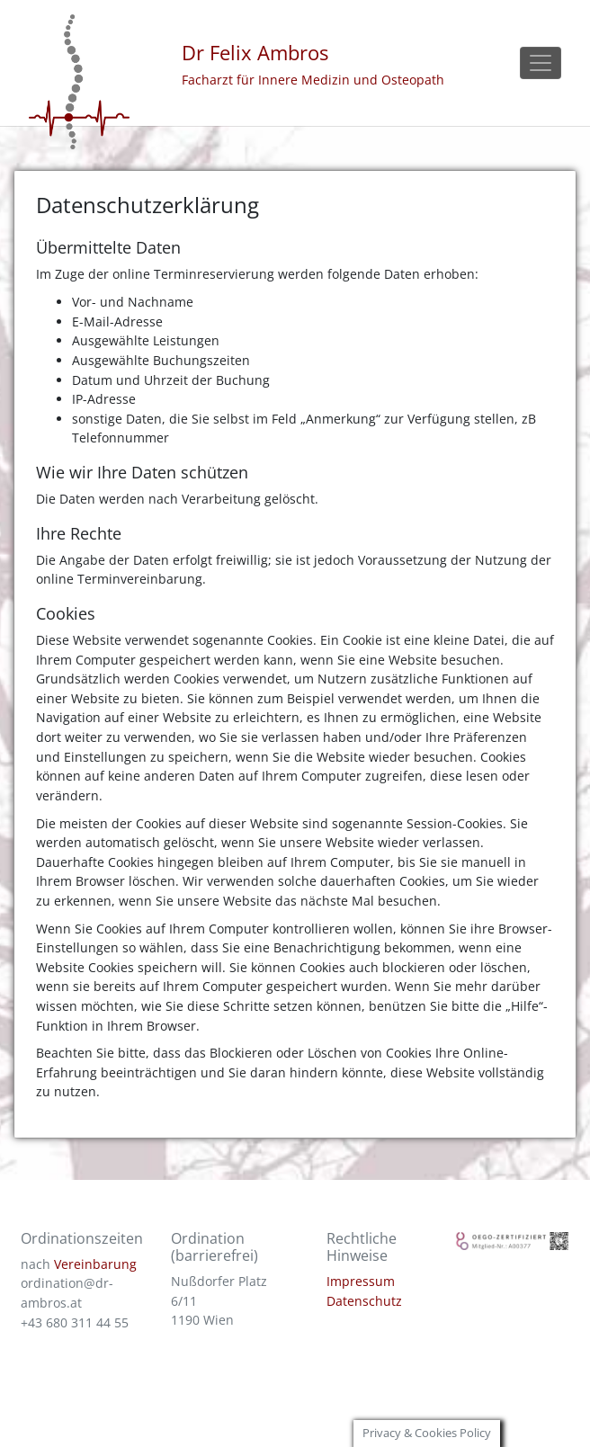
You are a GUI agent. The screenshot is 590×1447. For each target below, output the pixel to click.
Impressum (360, 1281)
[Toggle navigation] (540, 63)
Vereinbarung (95, 1264)
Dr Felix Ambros (255, 53)
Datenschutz (364, 1300)
